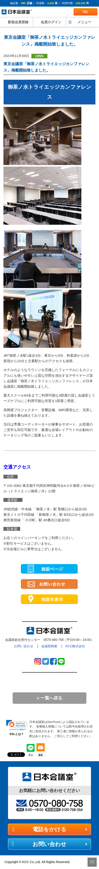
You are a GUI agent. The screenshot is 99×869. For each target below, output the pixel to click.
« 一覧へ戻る (49, 697)
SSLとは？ (17, 734)
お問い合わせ (23, 646)
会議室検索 (49, 646)
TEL (81, 12)
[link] (17, 725)
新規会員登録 (18, 22)
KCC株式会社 (75, 646)
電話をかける (49, 829)
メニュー (84, 22)
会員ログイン (51, 22)
